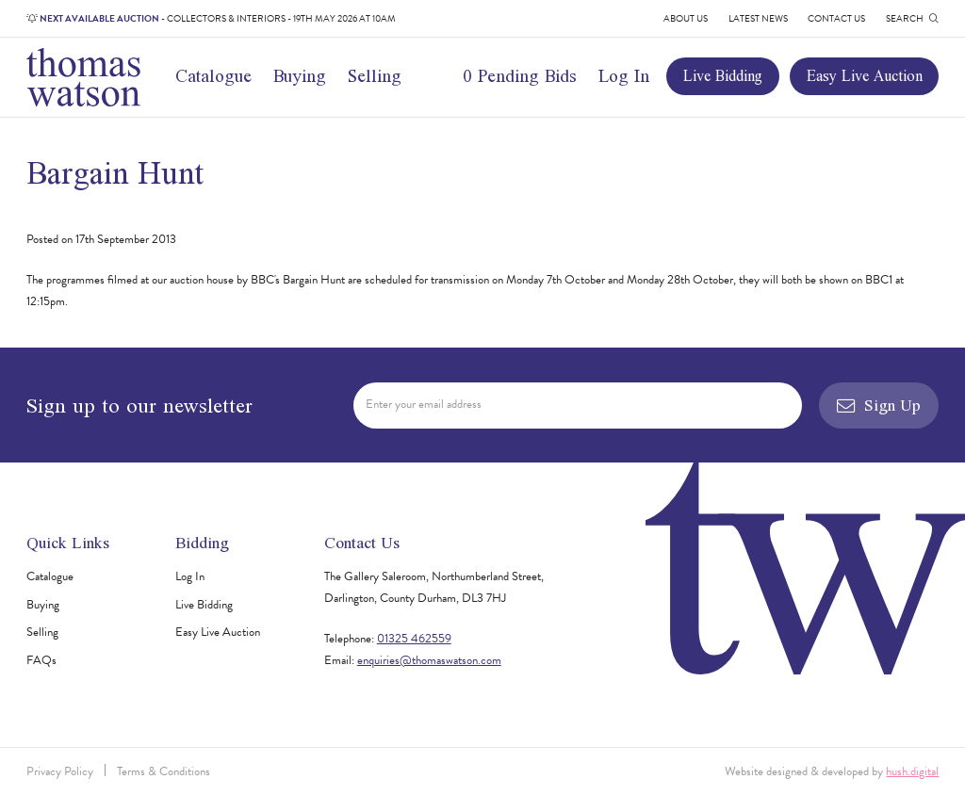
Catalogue (213, 76)
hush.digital (912, 771)
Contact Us (836, 18)
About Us (685, 18)
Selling (374, 76)
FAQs (41, 660)
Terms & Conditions (163, 771)
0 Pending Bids (520, 76)
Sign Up (879, 405)
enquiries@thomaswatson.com (429, 660)
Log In (623, 76)
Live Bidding (722, 75)
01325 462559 (414, 638)
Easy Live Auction (865, 75)
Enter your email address (424, 404)
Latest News (758, 18)
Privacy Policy (59, 771)
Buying (299, 76)
